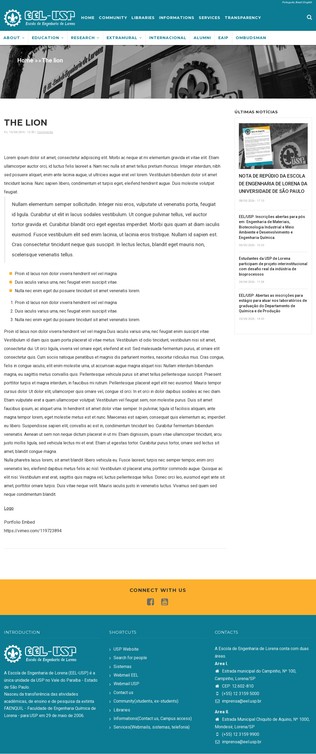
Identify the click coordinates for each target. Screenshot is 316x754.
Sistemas (122, 666)
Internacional (167, 37)
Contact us (123, 692)
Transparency (243, 17)
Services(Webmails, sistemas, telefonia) (152, 727)
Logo (9, 508)
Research (85, 37)
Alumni (202, 37)
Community (113, 17)
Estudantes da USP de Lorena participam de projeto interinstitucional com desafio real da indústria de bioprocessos (273, 266)
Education (48, 37)
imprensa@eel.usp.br (238, 701)
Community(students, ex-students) (146, 701)
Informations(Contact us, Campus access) (153, 718)
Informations (176, 17)
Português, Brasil (292, 2)
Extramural (124, 37)
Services (209, 17)
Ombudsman (251, 37)
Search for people (130, 657)
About (14, 37)
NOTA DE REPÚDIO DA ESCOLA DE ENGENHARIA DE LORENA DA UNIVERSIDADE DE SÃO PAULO (273, 183)
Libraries (143, 17)
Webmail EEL (126, 675)
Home (88, 17)
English (307, 2)
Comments (45, 132)
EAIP (223, 37)
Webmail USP (126, 683)
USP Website (126, 649)
